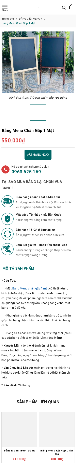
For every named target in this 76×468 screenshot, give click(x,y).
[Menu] (4, 8)
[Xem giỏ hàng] (71, 7)
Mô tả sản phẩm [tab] (18, 268)
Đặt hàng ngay (38, 154)
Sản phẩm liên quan (38, 401)
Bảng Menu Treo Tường (19, 450)
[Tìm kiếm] (64, 7)
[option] (38, 62)
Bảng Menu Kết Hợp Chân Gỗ (57, 452)
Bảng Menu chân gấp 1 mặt (30, 288)
